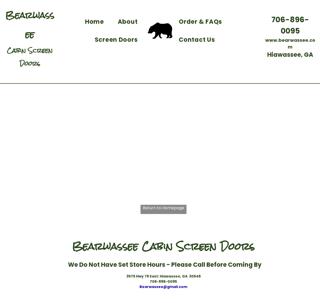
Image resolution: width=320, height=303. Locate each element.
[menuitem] (96, 21)
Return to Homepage (163, 208)
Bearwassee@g (155, 286)
